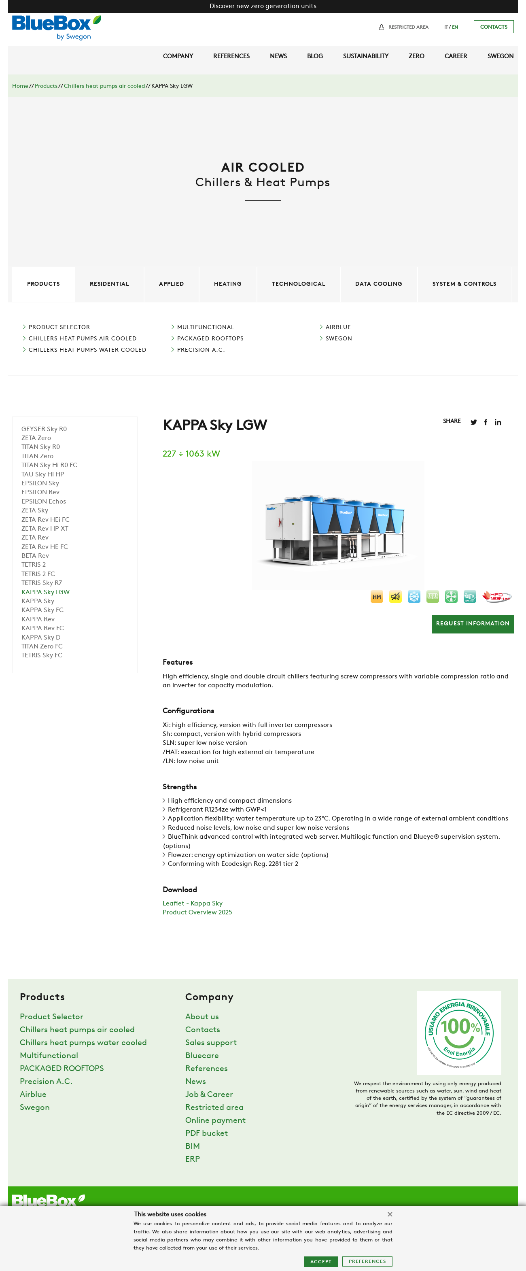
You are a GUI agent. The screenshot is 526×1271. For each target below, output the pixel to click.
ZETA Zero (36, 438)
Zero (416, 57)
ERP (192, 1160)
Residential (109, 284)
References (231, 57)
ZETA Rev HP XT (44, 529)
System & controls (464, 284)
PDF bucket (206, 1134)
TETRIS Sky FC (41, 656)
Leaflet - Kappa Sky (193, 904)
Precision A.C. (201, 350)
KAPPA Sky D (40, 638)
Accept (321, 1262)
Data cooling (379, 284)
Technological (298, 284)
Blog (315, 57)
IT (446, 27)
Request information (473, 624)
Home (20, 86)
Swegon (501, 57)
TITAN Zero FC (42, 647)
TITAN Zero (37, 456)
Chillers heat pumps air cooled (104, 86)
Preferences (367, 1261)
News (278, 57)
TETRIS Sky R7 (41, 583)
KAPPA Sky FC (42, 610)
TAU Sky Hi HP (42, 475)
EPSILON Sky (40, 483)
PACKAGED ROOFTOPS (210, 339)
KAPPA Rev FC (42, 628)
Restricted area (408, 27)
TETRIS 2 (33, 565)
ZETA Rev (35, 538)
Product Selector (59, 328)
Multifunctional (205, 328)
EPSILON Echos (43, 502)
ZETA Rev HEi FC (45, 520)
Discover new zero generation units (263, 6)
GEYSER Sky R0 (44, 429)
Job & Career (209, 1095)
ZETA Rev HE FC (44, 547)
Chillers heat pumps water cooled (87, 350)
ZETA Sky (34, 511)
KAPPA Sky (37, 601)
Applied (171, 284)
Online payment (215, 1121)
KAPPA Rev (38, 619)
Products (46, 86)
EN (455, 27)
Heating (228, 284)
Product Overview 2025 (197, 913)
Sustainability (365, 57)
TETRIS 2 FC (38, 574)
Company (178, 57)
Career (456, 57)
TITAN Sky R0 (40, 447)
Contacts (493, 27)
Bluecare (202, 1056)
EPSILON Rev (40, 492)
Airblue (338, 328)
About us (202, 1017)
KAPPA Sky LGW (45, 592)
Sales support (211, 1043)
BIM (192, 1147)
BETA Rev (35, 556)
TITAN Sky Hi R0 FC (49, 465)
